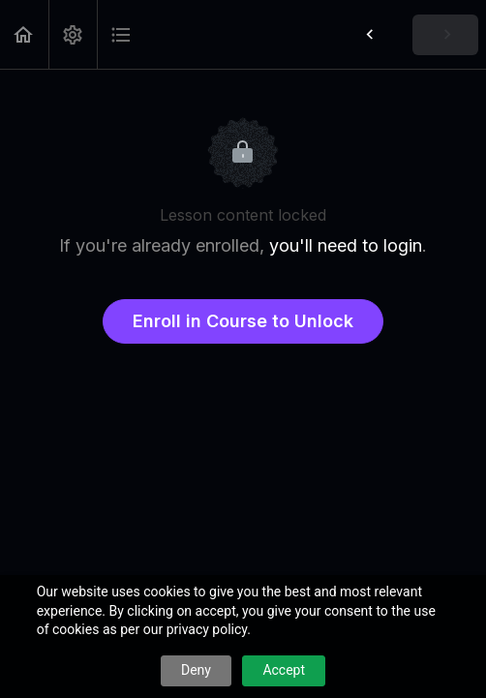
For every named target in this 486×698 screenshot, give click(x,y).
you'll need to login (345, 245)
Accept (283, 670)
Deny (196, 670)
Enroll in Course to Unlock (243, 321)
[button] (24, 34)
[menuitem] (72, 34)
